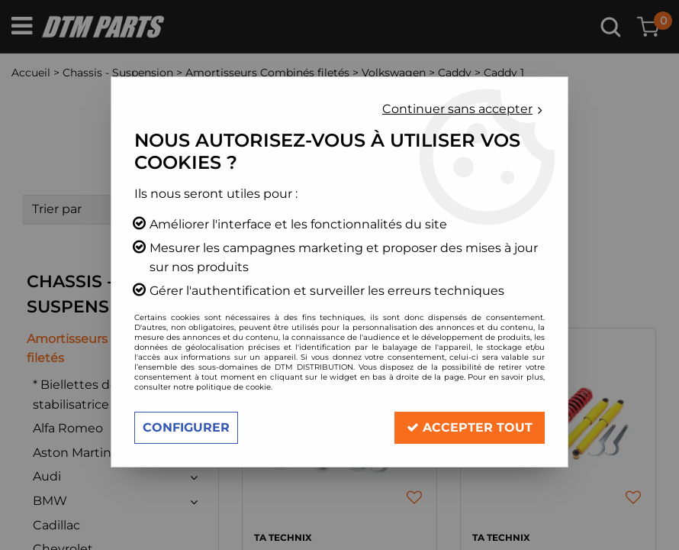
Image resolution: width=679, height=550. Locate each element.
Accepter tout (470, 427)
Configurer (186, 427)
